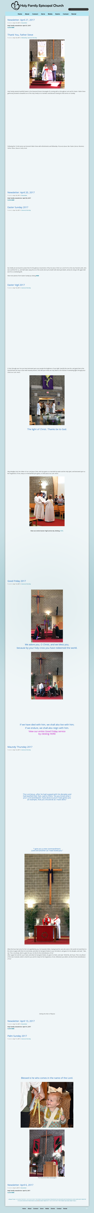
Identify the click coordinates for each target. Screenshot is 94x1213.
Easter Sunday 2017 (17, 207)
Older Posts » (73, 1200)
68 (44, 1200)
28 (51, 1199)
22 (42, 1199)
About (27, 14)
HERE (61, 531)
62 (35, 1200)
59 (30, 1200)
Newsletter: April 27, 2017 (21, 19)
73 (51, 1200)
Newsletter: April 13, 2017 (21, 1021)
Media (50, 14)
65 (39, 1200)
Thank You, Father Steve (20, 34)
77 (58, 1200)
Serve (43, 14)
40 (70, 1199)
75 (55, 1200)
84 (68, 1200)
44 (76, 1199)
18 (36, 1199)
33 (59, 1199)
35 (62, 1199)
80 (62, 1200)
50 (85, 1199)
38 (67, 1199)
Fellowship (24, 37)
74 (53, 1200)
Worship (34, 37)
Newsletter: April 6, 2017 (20, 1184)
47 (80, 1199)
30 (54, 1199)
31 (56, 1199)
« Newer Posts (11, 1199)
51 (18, 1200)
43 (74, 1199)
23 (44, 1199)
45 (77, 1199)
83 (67, 1200)
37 (65, 1199)
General (29, 37)
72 (50, 1200)
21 (41, 1199)
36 (64, 1199)
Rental (74, 14)
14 (30, 1199)
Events (57, 14)
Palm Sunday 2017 (17, 1035)
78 (59, 1200)
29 (53, 1199)
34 (60, 1199)
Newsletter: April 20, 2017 (21, 192)
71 (48, 1200)
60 (32, 1200)
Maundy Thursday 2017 (19, 746)
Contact (66, 14)
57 (27, 1200)
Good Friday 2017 (16, 581)
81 (64, 1200)
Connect (35, 14)
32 (57, 1199)
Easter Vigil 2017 (16, 284)
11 (25, 1199)
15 (32, 1199)
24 (45, 1199)
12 (27, 1199)
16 (33, 1199)
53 (21, 1200)
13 (29, 1199)
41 (71, 1199)
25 (47, 1199)
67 (42, 1200)
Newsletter (24, 23)
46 (79, 1199)
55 (24, 1200)
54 (23, 1200)
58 (29, 1200)
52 (20, 1200)
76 (56, 1200)
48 (82, 1199)
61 (33, 1200)
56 (26, 1200)
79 (61, 1200)
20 (39, 1199)
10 (24, 1199)
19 (38, 1199)
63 (36, 1200)
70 (47, 1200)
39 (68, 1199)
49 (83, 1199)
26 (48, 1199)
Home (20, 14)
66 (41, 1200)
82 (65, 1200)
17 (35, 1199)
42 (73, 1199)
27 (50, 1199)
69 (45, 1200)
